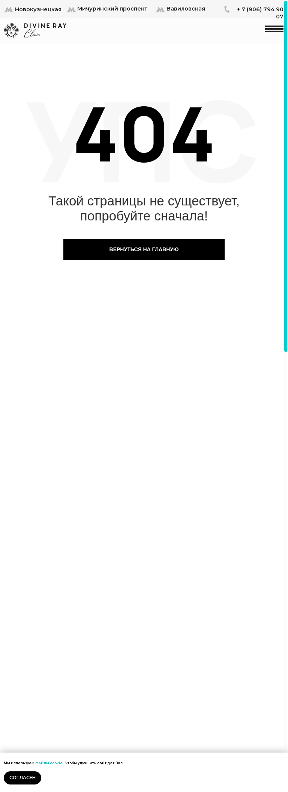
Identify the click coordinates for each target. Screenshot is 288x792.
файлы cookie (49, 763)
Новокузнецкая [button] (38, 9)
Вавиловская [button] (185, 8)
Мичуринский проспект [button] (112, 8)
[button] (9, 9)
